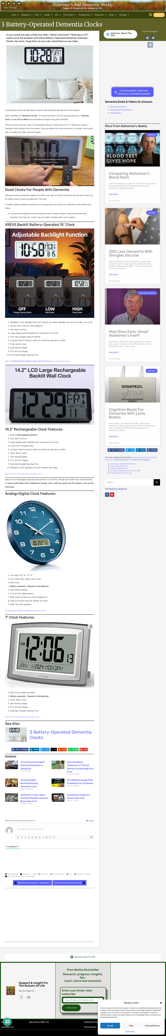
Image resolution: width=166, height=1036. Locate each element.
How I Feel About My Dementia (70, 883)
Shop (112, 15)
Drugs (48, 15)
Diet (38, 15)
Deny (131, 1026)
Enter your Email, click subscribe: (77, 992)
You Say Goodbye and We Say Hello (125, 471)
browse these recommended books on (130, 458)
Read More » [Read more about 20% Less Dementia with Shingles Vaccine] (114, 274)
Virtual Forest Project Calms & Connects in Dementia (32, 765)
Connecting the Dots (119, 466)
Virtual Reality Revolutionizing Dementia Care (29, 783)
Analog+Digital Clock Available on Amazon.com (25, 610)
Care (15, 15)
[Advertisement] (49, 915)
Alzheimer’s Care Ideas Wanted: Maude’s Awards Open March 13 (34, 798)
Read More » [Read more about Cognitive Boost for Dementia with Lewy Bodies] (114, 436)
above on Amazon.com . (60, 361)
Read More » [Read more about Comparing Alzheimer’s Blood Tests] (114, 194)
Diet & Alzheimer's (118, 107)
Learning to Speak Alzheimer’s (123, 464)
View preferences (152, 1026)
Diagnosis (26, 15)
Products (20, 876)
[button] (161, 1003)
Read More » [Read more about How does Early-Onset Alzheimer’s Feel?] (114, 352)
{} (50, 837)
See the (8, 361)
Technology (30, 876)
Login (90, 820)
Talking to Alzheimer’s (119, 468)
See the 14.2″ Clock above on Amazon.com (23, 474)
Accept (110, 1026)
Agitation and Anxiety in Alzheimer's (32, 883)
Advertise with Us (39, 1022)
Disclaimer (90, 1027)
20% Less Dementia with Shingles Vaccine (130, 253)
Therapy (124, 15)
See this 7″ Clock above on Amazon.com (22, 717)
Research (100, 15)
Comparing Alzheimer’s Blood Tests (129, 175)
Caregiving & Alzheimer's (121, 110)
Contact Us (7, 1027)
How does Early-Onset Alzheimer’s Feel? (128, 333)
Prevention (70, 15)
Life (58, 15)
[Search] (157, 482)
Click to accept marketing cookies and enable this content (49, 160)
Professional (85, 15)
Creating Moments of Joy (121, 473)
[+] (53, 837)
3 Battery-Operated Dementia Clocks (61, 734)
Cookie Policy (130, 1031)
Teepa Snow (115, 113)
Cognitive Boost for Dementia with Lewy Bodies (127, 413)
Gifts (13, 876)
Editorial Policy (92, 1022)
